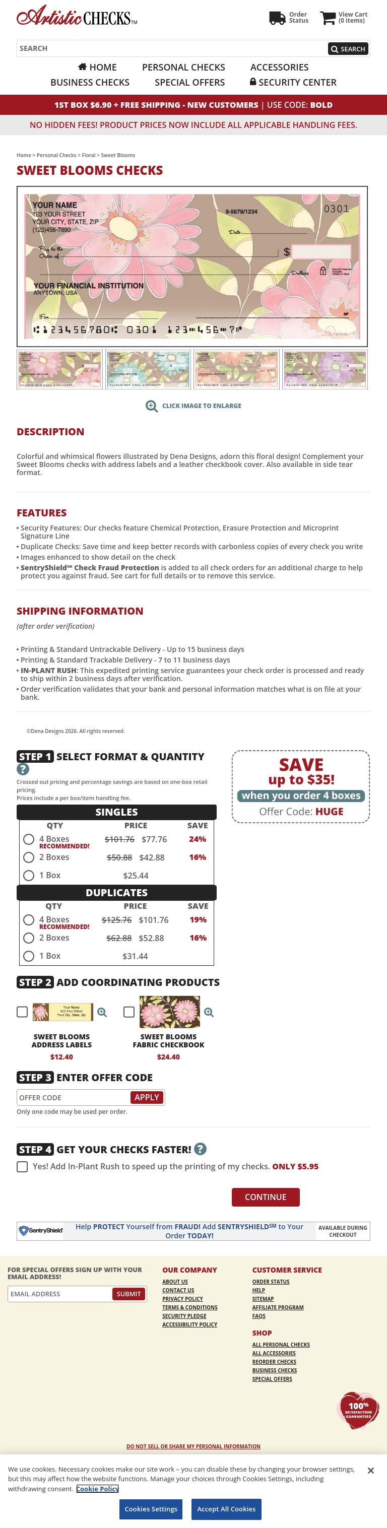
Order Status (271, 1282)
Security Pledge (184, 1316)
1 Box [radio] (49, 875)
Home (102, 67)
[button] (102, 1012)
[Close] (371, 1470)
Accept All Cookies (226, 1508)
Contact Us (178, 1290)
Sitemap (263, 1299)
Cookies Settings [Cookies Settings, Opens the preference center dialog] (150, 1508)
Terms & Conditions (190, 1307)
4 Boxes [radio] (54, 838)
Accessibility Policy (189, 1324)
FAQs (259, 1316)
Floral (89, 155)
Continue (266, 1197)
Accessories (279, 67)
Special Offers (190, 82)
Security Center (297, 82)
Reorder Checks (274, 1362)
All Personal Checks (281, 1345)
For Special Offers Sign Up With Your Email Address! (75, 1273)
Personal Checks (183, 67)
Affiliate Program (278, 1307)
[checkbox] (57, 1012)
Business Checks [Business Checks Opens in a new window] (90, 82)
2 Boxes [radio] (54, 856)
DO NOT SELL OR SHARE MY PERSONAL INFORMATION (193, 1446)
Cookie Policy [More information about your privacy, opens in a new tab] (97, 1488)
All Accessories (274, 1353)
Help (258, 1290)
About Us (175, 1282)
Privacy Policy (182, 1299)
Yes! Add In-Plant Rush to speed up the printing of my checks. (167, 1166)
